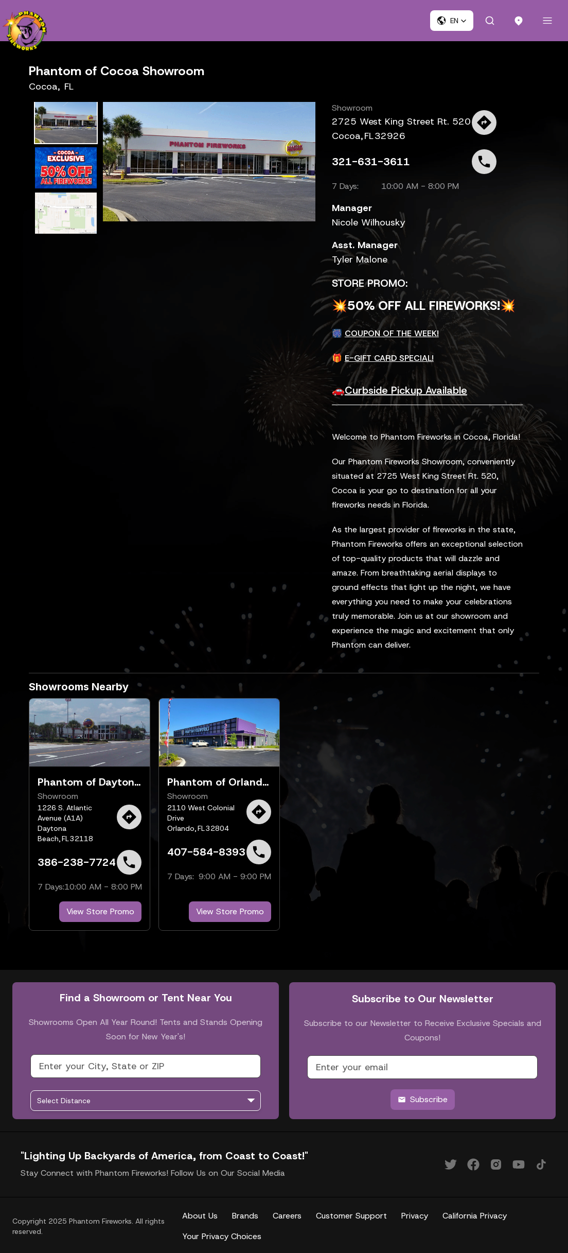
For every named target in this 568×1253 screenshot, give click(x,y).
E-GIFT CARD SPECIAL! (389, 358)
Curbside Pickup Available (406, 390)
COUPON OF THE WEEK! (392, 333)
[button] (452, 20)
